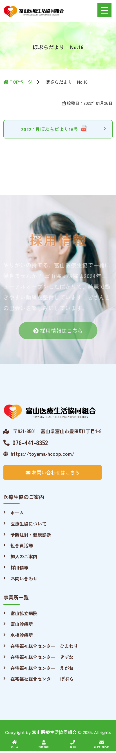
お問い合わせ (23, 578)
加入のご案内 (23, 556)
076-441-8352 (25, 442)
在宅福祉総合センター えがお (41, 668)
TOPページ (17, 81)
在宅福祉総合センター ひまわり (44, 646)
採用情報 (19, 567)
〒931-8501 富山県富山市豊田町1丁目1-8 (52, 431)
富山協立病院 (23, 613)
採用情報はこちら (58, 333)
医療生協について (28, 523)
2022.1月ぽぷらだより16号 (49, 129)
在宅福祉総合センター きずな (41, 657)
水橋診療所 (21, 635)
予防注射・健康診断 (30, 534)
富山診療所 (21, 623)
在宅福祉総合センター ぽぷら (41, 678)
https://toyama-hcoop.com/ (38, 453)
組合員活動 (21, 545)
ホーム (17, 512)
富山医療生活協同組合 (54, 732)
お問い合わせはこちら (53, 472)
